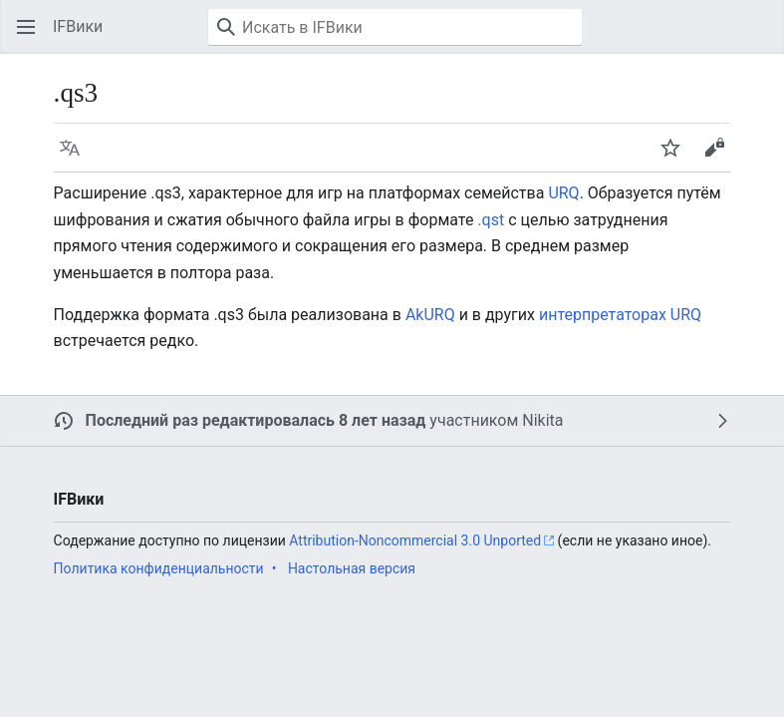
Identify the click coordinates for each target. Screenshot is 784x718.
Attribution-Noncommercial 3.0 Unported (415, 540)
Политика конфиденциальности (159, 568)
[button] (26, 27)
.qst (490, 219)
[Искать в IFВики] (395, 27)
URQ (563, 192)
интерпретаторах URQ (620, 314)
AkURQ (430, 314)
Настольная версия (351, 568)
